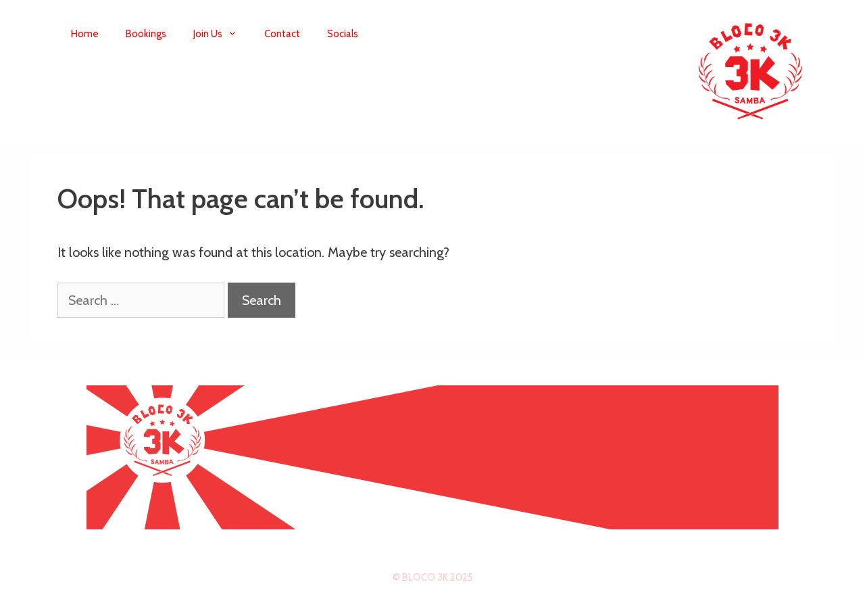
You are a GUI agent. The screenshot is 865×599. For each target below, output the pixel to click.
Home (85, 34)
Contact (282, 34)
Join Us (222, 34)
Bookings (146, 34)
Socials (342, 34)
